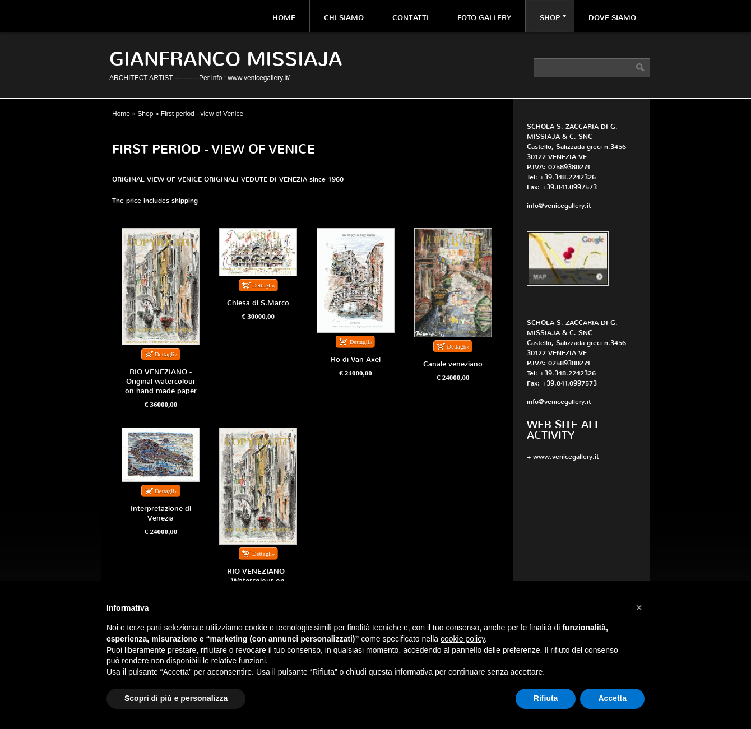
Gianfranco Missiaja (225, 59)
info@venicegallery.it (559, 205)
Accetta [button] (612, 698)
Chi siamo (344, 17)
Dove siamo (612, 17)
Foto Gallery (484, 17)
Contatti (410, 17)
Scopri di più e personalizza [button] (176, 698)
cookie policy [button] (463, 638)
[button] (639, 607)
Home (283, 17)
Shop (553, 17)
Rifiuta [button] (546, 698)
